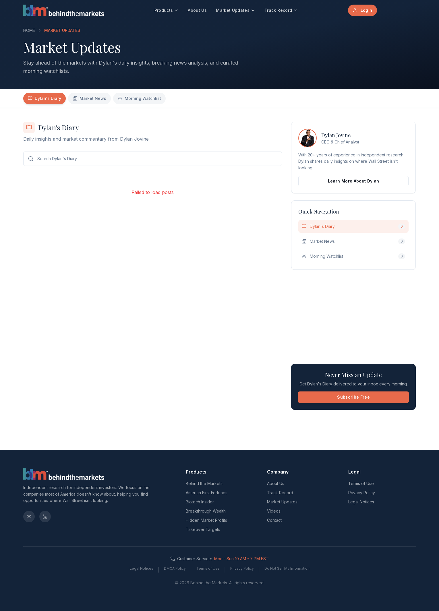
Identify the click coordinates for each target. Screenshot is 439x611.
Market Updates (235, 10)
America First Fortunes (206, 492)
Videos (274, 511)
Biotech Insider (200, 501)
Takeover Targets (203, 529)
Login (362, 10)
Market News (89, 98)
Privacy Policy (361, 492)
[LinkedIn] (45, 516)
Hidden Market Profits (206, 520)
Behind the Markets (204, 483)
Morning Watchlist (139, 98)
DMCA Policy (175, 568)
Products (166, 10)
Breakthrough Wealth (206, 511)
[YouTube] (29, 516)
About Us (197, 10)
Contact (274, 520)
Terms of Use (361, 483)
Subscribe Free (353, 397)
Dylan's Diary (44, 98)
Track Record (281, 10)
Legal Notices (361, 501)
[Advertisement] (353, 317)
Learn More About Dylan (353, 181)
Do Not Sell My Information (287, 568)
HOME (29, 30)
